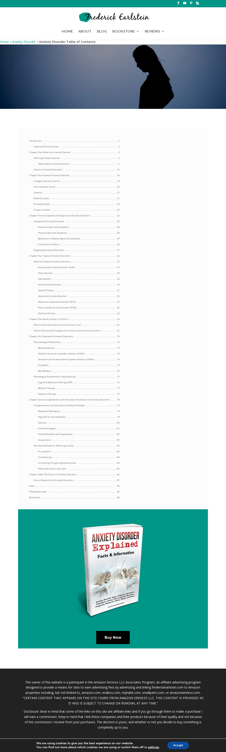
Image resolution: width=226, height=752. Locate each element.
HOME (67, 31)
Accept (178, 745)
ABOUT (84, 31)
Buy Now (113, 637)
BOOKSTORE (123, 31)
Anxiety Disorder (24, 42)
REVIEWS (152, 31)
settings (152, 747)
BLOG (102, 31)
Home (4, 42)
